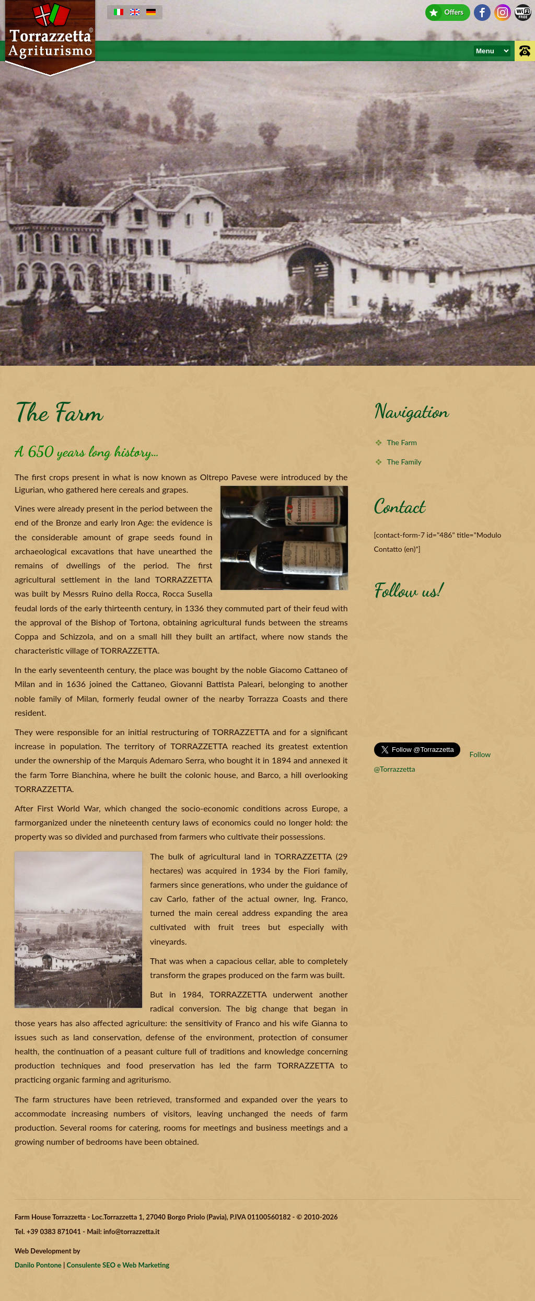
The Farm (402, 442)
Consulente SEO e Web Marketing (118, 1265)
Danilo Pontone (38, 1265)
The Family (404, 461)
